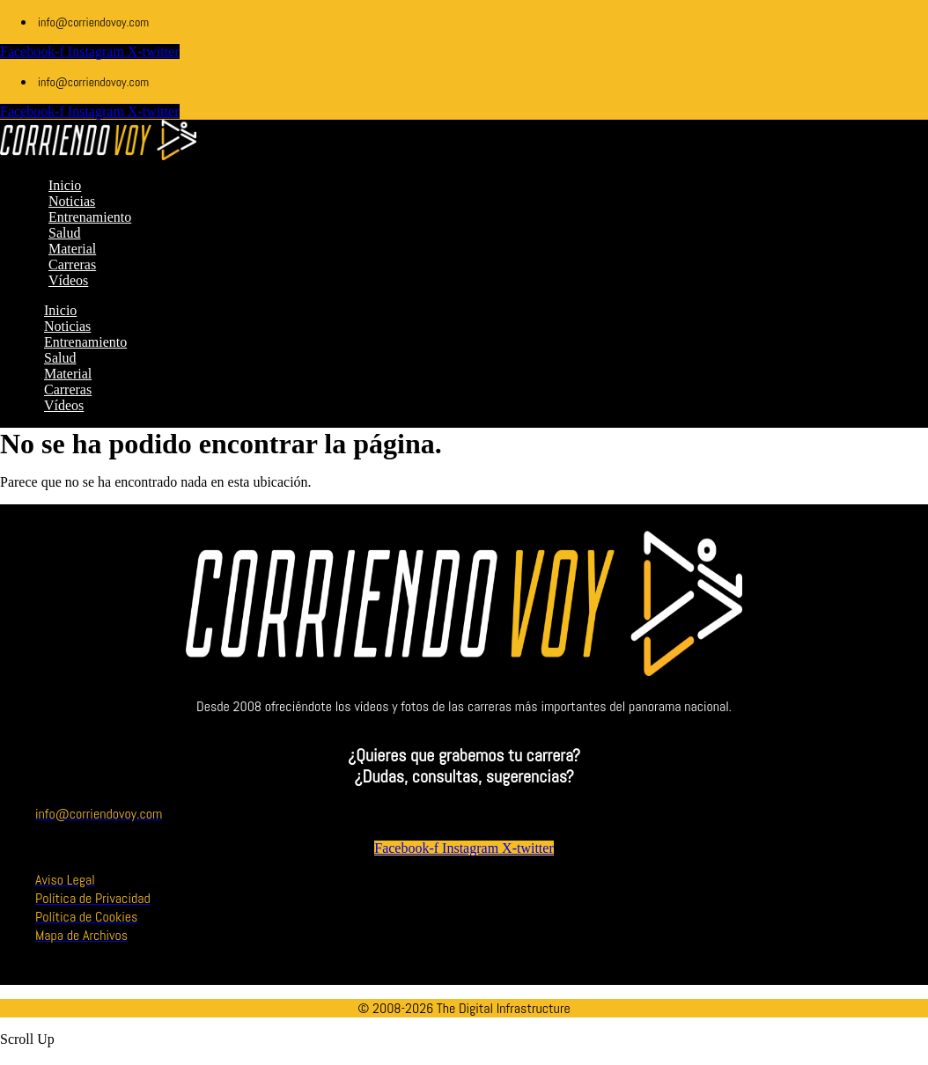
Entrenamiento (85, 341)
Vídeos (64, 405)
